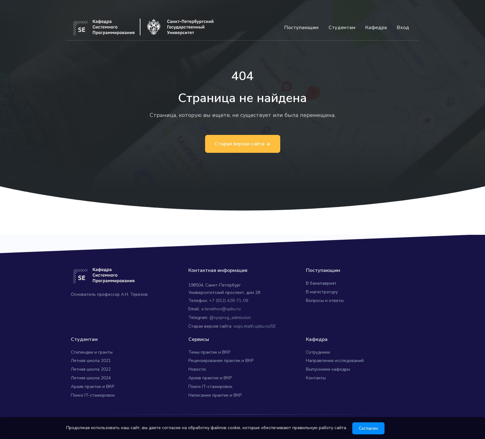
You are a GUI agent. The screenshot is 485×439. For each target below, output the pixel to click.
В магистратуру (322, 292)
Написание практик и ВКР (215, 395)
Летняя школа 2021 (91, 361)
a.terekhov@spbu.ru (221, 309)
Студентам (341, 27)
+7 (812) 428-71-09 (228, 300)
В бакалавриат (321, 283)
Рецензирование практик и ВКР (220, 361)
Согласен (370, 428)
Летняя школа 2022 (91, 369)
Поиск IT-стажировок (93, 395)
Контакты (316, 378)
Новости (197, 369)
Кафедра (376, 27)
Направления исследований (335, 361)
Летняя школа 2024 (91, 378)
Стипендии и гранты (92, 352)
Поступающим (301, 27)
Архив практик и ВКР (92, 387)
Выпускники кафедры (328, 369)
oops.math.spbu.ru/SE (255, 326)
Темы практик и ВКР (209, 352)
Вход (403, 27)
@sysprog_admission (230, 318)
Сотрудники (318, 352)
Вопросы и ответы (325, 300)
